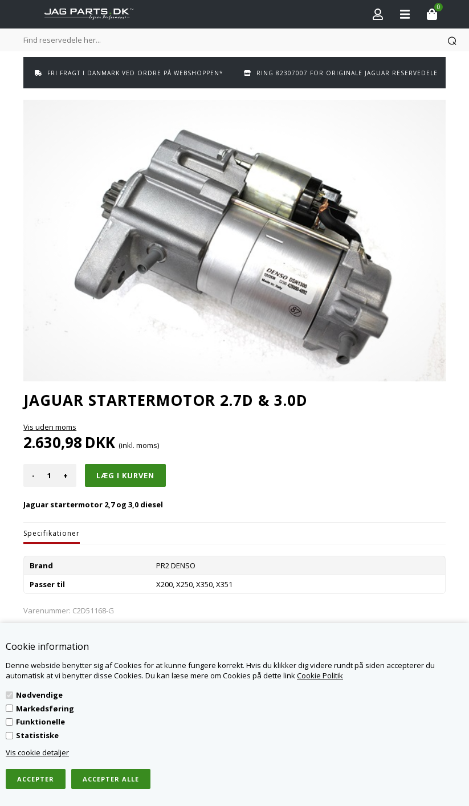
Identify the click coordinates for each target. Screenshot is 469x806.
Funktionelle (40, 722)
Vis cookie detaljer (37, 752)
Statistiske (37, 735)
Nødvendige (39, 695)
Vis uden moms (49, 427)
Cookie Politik (320, 675)
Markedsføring (45, 708)
